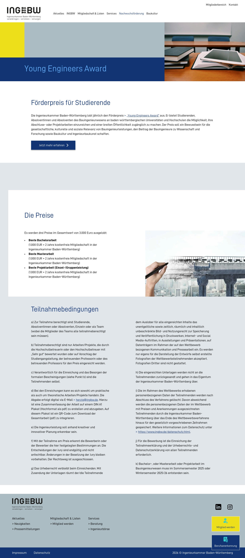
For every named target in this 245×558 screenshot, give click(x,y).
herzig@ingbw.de (87, 399)
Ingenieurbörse (100, 529)
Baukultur (152, 13)
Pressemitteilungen (27, 529)
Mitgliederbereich (216, 4)
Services (112, 13)
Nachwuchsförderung (131, 13)
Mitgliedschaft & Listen (91, 13)
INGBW (71, 13)
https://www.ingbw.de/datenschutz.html (164, 431)
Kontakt (233, 4)
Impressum (19, 552)
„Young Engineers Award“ (143, 115)
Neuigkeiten (22, 523)
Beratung (96, 523)
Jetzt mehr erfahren (52, 145)
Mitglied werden (63, 523)
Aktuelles (58, 13)
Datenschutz (42, 552)
